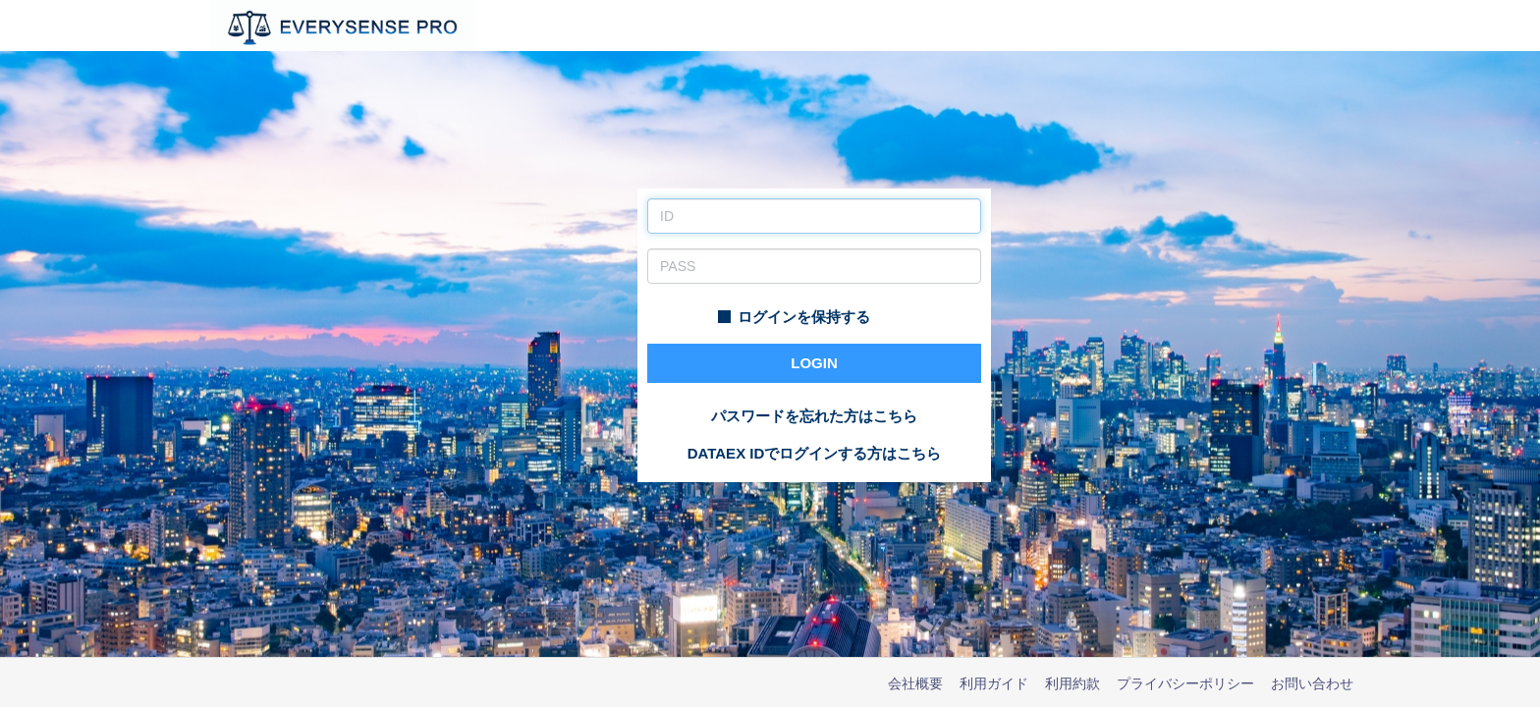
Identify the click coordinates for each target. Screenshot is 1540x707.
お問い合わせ (1312, 683)
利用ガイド (994, 683)
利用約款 (1072, 683)
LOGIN (814, 362)
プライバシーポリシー (1185, 683)
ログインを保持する (794, 316)
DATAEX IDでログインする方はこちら (815, 453)
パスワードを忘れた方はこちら (814, 416)
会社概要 (915, 683)
